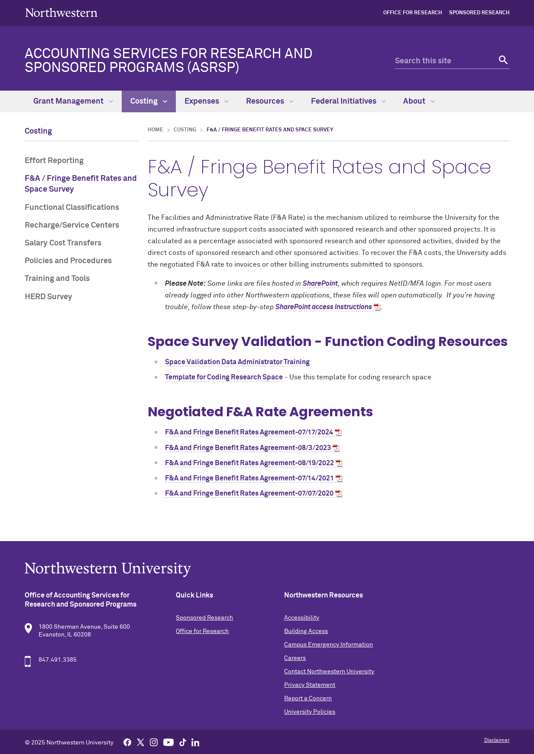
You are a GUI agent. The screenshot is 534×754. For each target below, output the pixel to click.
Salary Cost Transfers (63, 243)
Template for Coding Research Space (224, 377)
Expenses (206, 101)
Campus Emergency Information (328, 645)
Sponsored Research (479, 13)
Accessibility (301, 618)
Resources (270, 101)
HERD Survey (48, 297)
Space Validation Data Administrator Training (237, 362)
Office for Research (412, 13)
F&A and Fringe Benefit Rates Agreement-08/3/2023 (248, 447)
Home (155, 130)
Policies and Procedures (68, 261)
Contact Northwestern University (329, 672)
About (419, 101)
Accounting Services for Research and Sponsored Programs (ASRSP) (169, 61)
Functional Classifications (72, 208)
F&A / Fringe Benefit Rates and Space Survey (81, 184)
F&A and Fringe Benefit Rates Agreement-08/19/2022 (249, 463)
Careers (295, 658)
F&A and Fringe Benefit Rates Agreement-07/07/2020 (249, 493)
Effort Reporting (54, 161)
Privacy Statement (309, 685)
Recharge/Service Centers (72, 225)
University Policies (309, 712)
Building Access (306, 631)
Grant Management (73, 101)
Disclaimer (497, 740)
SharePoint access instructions (323, 307)
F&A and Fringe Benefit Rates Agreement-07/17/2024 (249, 432)
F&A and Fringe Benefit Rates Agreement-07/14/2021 (249, 478)
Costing (148, 101)
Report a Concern (308, 698)
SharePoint (320, 283)
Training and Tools (57, 279)
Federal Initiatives (348, 101)
